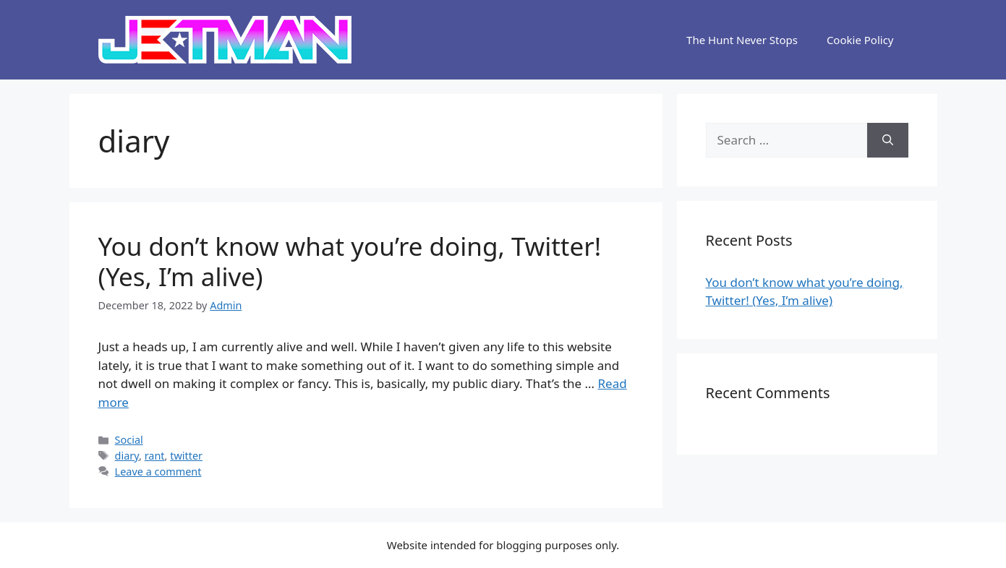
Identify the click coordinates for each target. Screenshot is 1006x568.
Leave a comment (158, 471)
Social (129, 440)
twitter (186, 455)
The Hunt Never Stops (742, 40)
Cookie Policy (860, 40)
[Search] (887, 140)
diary (127, 455)
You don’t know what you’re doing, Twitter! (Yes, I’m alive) (350, 261)
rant (155, 455)
